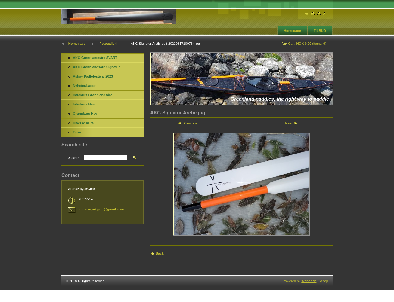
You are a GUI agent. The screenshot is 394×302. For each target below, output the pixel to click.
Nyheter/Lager (84, 85)
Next (288, 123)
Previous (190, 123)
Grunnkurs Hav (85, 113)
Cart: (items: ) (307, 43)
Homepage (292, 30)
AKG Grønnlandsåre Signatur (96, 67)
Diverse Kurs (83, 123)
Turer (77, 132)
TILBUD (320, 30)
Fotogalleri (109, 43)
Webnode (308, 281)
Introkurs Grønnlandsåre (92, 95)
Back (160, 253)
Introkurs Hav (84, 104)
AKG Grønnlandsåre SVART (95, 57)
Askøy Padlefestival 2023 (93, 76)
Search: (74, 158)
